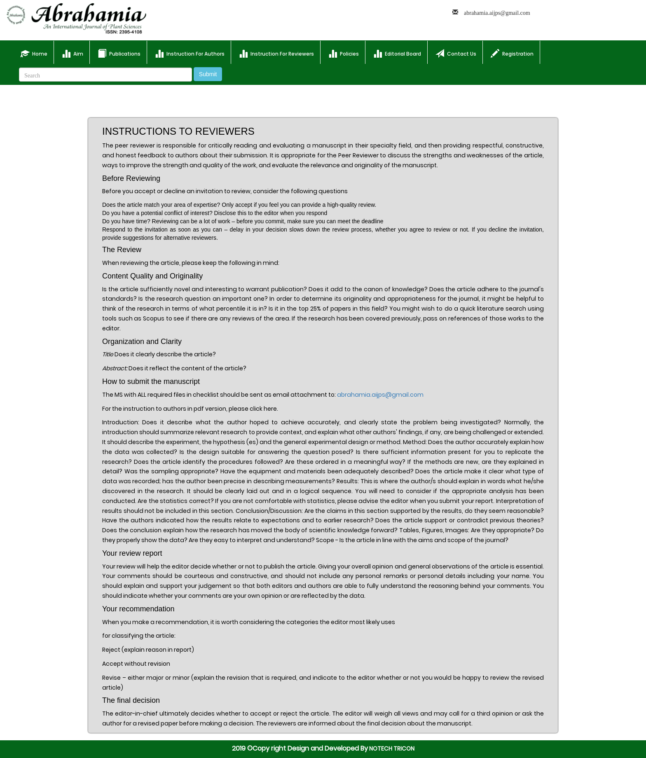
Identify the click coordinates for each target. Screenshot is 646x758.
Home (37, 52)
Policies (343, 53)
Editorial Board (397, 53)
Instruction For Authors (190, 53)
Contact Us (455, 53)
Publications (119, 53)
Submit (208, 74)
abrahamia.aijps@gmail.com (380, 395)
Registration (512, 53)
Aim (72, 53)
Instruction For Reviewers (276, 53)
